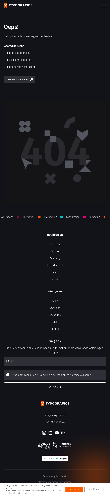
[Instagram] (44, 433)
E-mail (10, 360)
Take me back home (17, 79)
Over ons (55, 308)
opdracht (24, 52)
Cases (55, 272)
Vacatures (55, 315)
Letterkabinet (55, 265)
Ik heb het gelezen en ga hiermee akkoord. (51, 375)
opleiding (25, 59)
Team (55, 301)
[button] (104, 5)
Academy (55, 258)
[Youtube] (57, 433)
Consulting (55, 244)
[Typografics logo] (18, 5)
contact (27, 66)
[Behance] (63, 433)
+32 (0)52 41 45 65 (55, 422)
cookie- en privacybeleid (38, 375)
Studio (55, 251)
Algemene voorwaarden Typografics (55, 482)
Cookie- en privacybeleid (55, 476)
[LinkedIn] (50, 433)
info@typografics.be (55, 415)
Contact (55, 328)
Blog (55, 321)
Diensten (55, 279)
